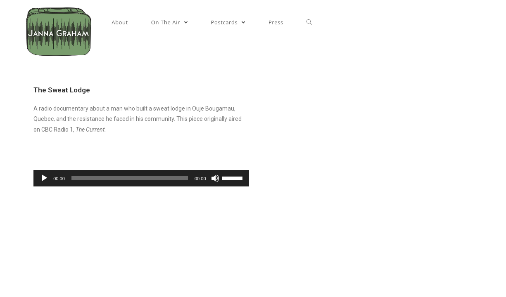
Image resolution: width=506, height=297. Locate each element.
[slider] (129, 178)
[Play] (44, 178)
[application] (141, 178)
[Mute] (215, 178)
